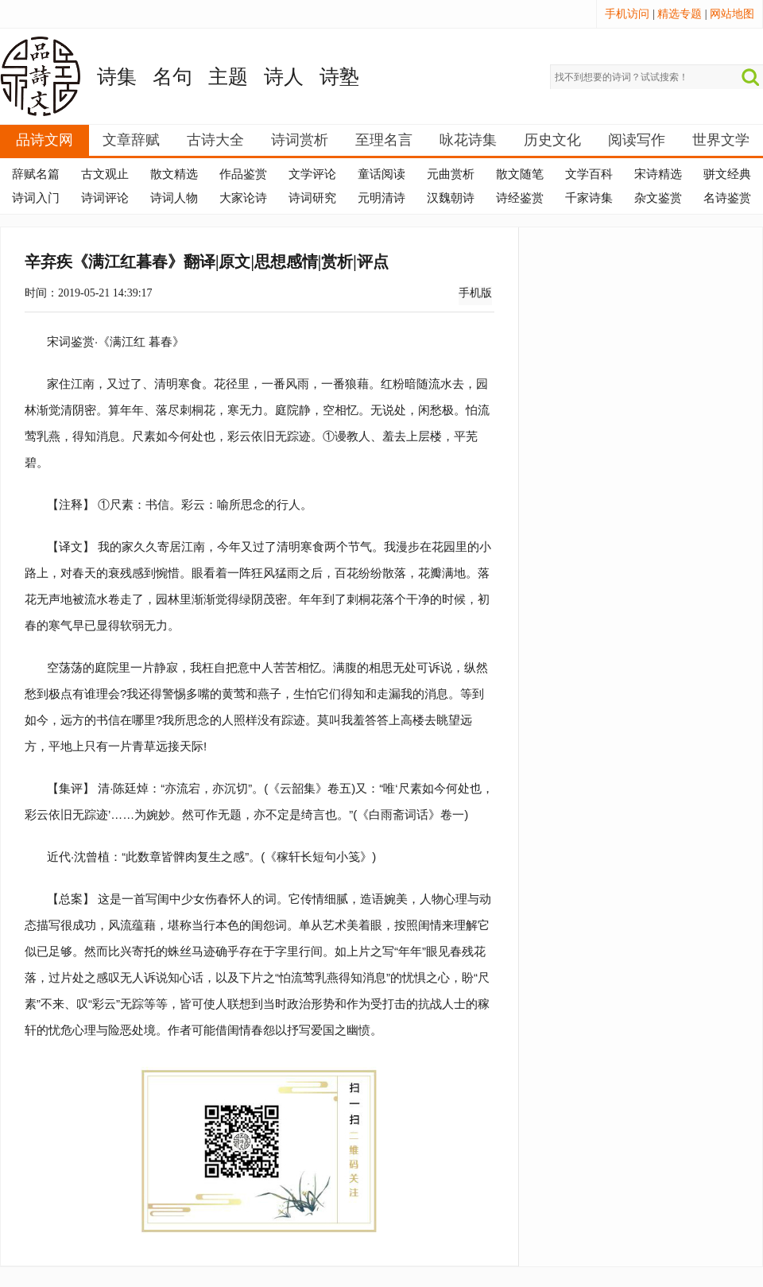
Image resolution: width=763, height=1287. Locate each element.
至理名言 (383, 140)
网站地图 (732, 14)
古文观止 (105, 174)
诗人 (284, 76)
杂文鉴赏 (658, 198)
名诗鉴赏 (727, 198)
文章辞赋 (131, 140)
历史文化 (552, 140)
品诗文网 (44, 140)
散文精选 (174, 174)
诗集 (117, 76)
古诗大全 (215, 140)
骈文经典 (727, 174)
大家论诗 (243, 198)
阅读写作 (636, 140)
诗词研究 (312, 198)
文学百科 (589, 174)
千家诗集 (589, 198)
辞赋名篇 (36, 174)
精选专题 (679, 14)
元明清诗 (381, 198)
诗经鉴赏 (520, 198)
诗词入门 (36, 198)
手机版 (475, 293)
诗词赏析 (299, 140)
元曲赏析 (450, 174)
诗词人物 (174, 198)
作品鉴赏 (243, 174)
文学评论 (312, 174)
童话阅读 (381, 174)
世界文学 (720, 140)
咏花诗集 (468, 140)
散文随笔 (520, 174)
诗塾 (339, 76)
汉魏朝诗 (450, 198)
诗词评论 (105, 198)
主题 (228, 76)
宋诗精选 (658, 174)
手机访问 (627, 14)
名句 (172, 76)
